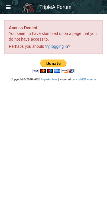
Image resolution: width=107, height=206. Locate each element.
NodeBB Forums (85, 79)
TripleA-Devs (49, 79)
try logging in (56, 46)
